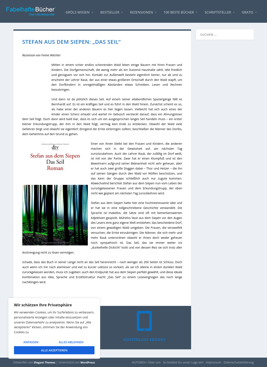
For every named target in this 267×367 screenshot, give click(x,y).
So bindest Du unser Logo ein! (183, 362)
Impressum (213, 362)
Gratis (247, 11)
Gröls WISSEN (77, 11)
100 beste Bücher (179, 11)
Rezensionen (141, 11)
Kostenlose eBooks (144, 339)
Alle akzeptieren (54, 350)
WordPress (88, 362)
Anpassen (30, 342)
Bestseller (110, 11)
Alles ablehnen (71, 342)
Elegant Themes (44, 362)
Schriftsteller (218, 11)
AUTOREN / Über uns (146, 362)
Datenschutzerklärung (239, 362)
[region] (54, 328)
